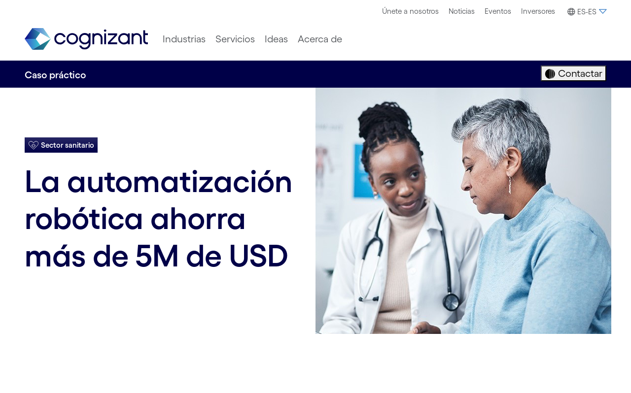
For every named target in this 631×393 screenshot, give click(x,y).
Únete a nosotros (410, 11)
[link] (86, 39)
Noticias (462, 11)
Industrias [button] (184, 38)
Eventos (498, 11)
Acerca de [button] (320, 38)
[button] (585, 11)
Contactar (579, 73)
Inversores (538, 11)
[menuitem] (410, 11)
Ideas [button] (276, 38)
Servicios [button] (235, 38)
